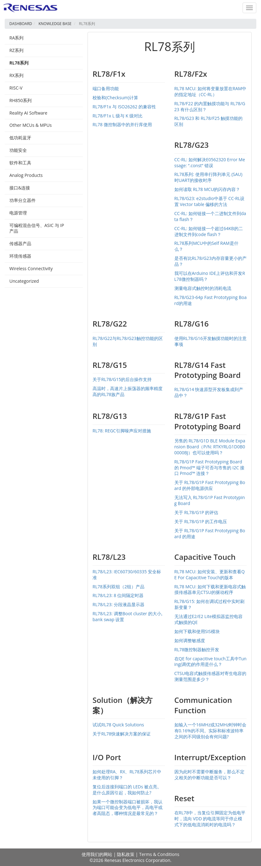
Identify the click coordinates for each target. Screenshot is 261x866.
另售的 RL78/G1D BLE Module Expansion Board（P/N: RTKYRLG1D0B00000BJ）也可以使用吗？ (209, 447)
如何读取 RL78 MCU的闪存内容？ (207, 189)
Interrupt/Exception (210, 757)
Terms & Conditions (159, 854)
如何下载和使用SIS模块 (197, 631)
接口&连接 (19, 188)
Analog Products (26, 175)
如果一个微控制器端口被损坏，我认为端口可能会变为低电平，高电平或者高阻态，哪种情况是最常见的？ (128, 808)
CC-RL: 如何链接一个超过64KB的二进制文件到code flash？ (208, 231)
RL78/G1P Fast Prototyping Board (207, 421)
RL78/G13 (110, 416)
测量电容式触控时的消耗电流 (202, 288)
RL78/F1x (109, 74)
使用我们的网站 (97, 854)
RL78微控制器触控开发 (196, 649)
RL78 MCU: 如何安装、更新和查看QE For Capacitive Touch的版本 (209, 574)
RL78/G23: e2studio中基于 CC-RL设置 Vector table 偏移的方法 (209, 201)
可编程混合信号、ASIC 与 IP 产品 (36, 228)
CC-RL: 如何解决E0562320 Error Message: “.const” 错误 (209, 162)
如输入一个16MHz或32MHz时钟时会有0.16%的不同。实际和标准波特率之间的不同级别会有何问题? (210, 731)
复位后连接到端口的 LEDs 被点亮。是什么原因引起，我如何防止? (127, 790)
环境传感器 (20, 256)
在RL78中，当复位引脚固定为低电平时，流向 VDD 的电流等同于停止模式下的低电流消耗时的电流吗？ (210, 818)
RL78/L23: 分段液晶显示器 (118, 604)
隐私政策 (125, 854)
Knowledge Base (55, 23)
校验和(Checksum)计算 (115, 98)
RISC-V (16, 88)
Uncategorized (24, 281)
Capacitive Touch (205, 557)
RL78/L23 (109, 557)
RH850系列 (20, 100)
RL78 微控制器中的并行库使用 (122, 124)
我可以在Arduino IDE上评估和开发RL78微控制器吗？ (209, 276)
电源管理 (18, 213)
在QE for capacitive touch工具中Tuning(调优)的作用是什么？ (210, 662)
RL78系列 (18, 63)
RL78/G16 (191, 323)
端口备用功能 (106, 88)
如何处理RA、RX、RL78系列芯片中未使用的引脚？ (127, 775)
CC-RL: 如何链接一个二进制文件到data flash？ (210, 216)
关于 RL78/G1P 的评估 (196, 512)
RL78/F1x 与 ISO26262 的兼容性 (124, 107)
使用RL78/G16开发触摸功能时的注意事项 (210, 341)
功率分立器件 (22, 200)
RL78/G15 (110, 365)
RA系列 (16, 38)
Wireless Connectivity (31, 268)
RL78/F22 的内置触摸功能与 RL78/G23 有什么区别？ (209, 106)
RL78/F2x (190, 74)
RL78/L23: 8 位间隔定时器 (118, 595)
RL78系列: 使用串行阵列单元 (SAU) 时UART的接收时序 (208, 177)
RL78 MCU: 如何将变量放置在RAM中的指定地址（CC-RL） (210, 91)
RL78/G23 (191, 145)
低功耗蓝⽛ (20, 138)
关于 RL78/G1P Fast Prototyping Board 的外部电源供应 (209, 485)
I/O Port (107, 757)
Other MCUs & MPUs (30, 125)
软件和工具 (20, 163)
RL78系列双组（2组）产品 (118, 587)
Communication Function (203, 705)
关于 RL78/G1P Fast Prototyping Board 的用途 (209, 533)
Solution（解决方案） (123, 705)
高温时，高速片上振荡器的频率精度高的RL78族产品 (128, 391)
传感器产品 (20, 243)
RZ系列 (16, 50)
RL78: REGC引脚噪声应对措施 (122, 431)
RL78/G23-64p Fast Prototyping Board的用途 (210, 300)
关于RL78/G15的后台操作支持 (122, 379)
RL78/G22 (110, 323)
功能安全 (18, 150)
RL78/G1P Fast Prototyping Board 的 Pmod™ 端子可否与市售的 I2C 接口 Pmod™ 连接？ (209, 468)
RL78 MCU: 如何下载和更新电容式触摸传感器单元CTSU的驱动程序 (210, 589)
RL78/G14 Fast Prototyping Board (207, 370)
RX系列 (16, 75)
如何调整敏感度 (189, 640)
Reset (184, 798)
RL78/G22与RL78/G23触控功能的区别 (128, 341)
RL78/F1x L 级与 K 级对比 (118, 116)
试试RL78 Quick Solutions (118, 725)
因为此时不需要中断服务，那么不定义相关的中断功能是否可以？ (209, 775)
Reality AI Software (28, 113)
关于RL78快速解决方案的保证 (122, 734)
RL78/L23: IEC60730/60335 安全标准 (127, 574)
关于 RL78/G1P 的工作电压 (200, 521)
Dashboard (20, 23)
